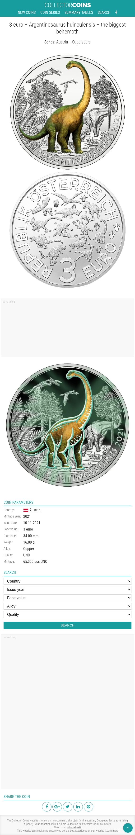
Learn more (111, 830)
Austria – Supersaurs (73, 41)
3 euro (28, 529)
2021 (27, 516)
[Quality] (67, 614)
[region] (67, 329)
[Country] (67, 581)
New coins (27, 12)
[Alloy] (67, 606)
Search (104, 12)
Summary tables (79, 12)
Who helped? (74, 827)
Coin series (50, 12)
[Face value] (67, 597)
